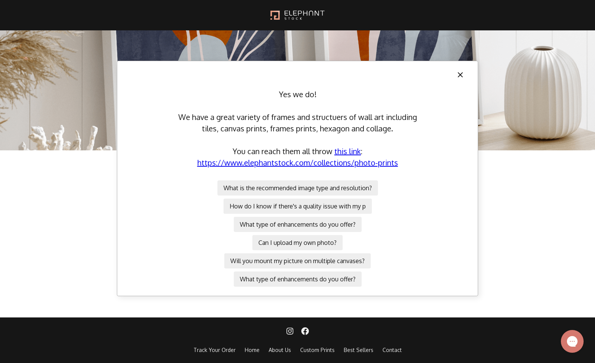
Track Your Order (215, 350)
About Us (280, 350)
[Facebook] (305, 332)
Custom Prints (317, 350)
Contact (392, 350)
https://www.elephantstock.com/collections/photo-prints (297, 162)
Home (252, 350)
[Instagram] (289, 332)
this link (347, 151)
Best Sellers (358, 350)
